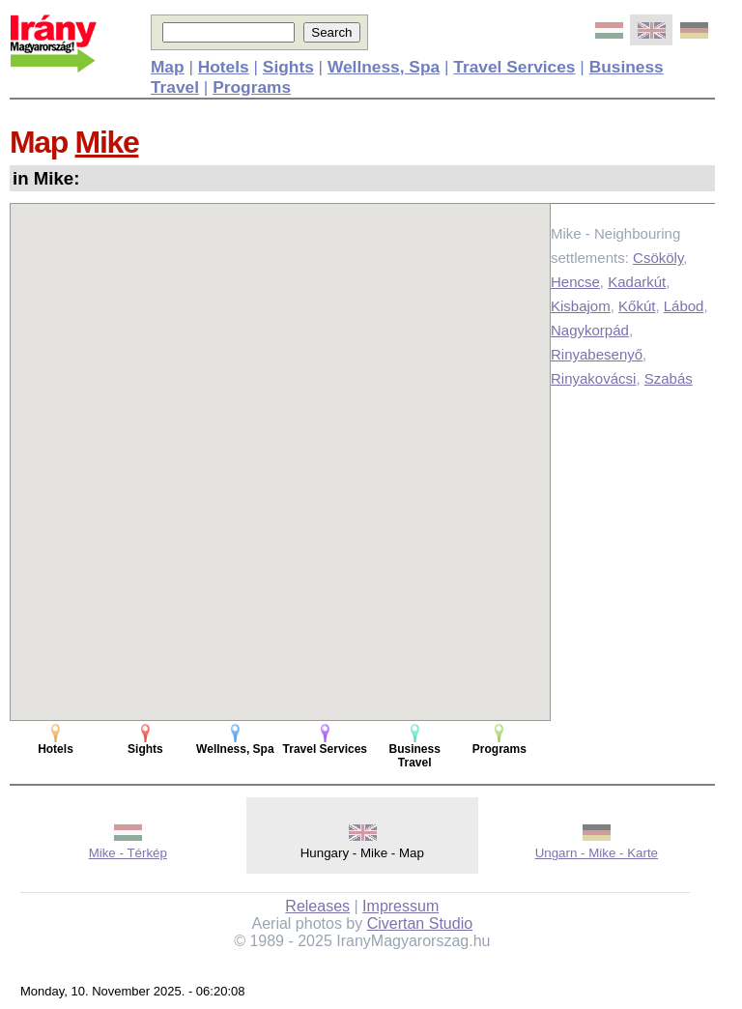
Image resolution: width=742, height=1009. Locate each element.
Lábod (684, 306)
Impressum (400, 906)
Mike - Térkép (128, 853)
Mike (107, 142)
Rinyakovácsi (593, 378)
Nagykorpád (590, 330)
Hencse (575, 282)
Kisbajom (581, 306)
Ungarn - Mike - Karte (596, 853)
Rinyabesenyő (596, 354)
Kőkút (636, 306)
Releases (317, 906)
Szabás (668, 378)
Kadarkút (637, 282)
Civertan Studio (419, 923)
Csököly (658, 257)
